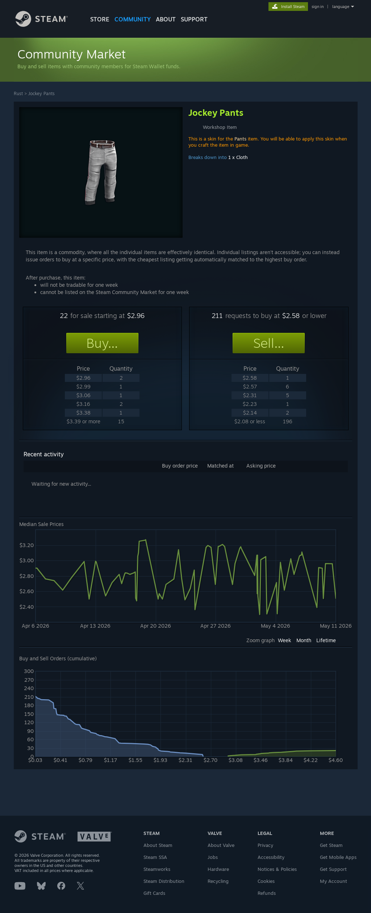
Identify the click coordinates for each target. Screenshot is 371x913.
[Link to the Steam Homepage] (47, 25)
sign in (318, 6)
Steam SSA (155, 857)
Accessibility (271, 857)
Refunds (267, 893)
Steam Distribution (163, 881)
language (340, 6)
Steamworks (156, 869)
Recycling (218, 881)
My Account (333, 881)
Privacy (265, 845)
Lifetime (326, 640)
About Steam (157, 845)
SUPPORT (194, 19)
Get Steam (331, 845)
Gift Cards (154, 893)
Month (303, 640)
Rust (18, 93)
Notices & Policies (277, 869)
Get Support (333, 869)
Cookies (266, 881)
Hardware (218, 869)
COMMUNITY (132, 19)
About (166, 19)
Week (284, 640)
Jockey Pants (41, 93)
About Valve (221, 845)
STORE (99, 19)
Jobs (213, 857)
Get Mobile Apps (338, 857)
